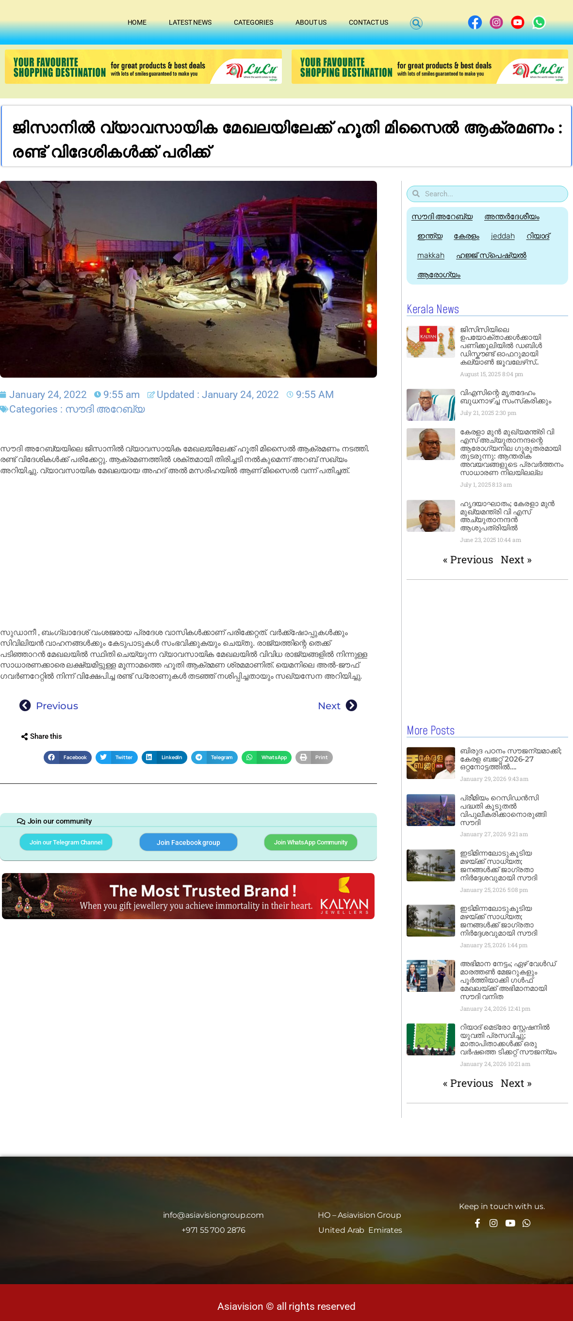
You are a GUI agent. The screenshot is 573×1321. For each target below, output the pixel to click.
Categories (253, 22)
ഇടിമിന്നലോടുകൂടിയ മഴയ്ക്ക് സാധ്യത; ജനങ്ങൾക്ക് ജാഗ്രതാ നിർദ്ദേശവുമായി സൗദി (498, 865)
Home (137, 22)
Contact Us (368, 22)
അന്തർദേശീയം (514, 216)
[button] (416, 23)
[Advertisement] (188, 552)
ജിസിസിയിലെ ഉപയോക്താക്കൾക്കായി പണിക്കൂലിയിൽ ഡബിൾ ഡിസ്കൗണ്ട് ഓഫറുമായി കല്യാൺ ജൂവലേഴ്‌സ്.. (501, 346)
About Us (311, 22)
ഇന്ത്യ (431, 235)
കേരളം (471, 235)
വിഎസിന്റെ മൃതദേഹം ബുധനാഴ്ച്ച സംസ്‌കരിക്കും (505, 396)
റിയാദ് (548, 235)
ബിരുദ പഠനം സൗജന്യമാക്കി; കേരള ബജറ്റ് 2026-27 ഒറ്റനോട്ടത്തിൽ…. (511, 758)
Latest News (190, 22)
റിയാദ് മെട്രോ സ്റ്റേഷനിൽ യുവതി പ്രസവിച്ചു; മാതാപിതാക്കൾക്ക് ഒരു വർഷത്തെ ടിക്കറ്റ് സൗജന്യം (508, 1039)
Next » (516, 559)
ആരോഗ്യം (440, 274)
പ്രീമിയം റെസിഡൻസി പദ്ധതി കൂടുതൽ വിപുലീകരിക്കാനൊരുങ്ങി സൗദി (503, 810)
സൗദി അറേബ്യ (105, 409)
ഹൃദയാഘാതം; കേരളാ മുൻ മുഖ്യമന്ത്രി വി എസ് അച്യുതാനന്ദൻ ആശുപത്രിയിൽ (507, 516)
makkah (432, 255)
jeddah (510, 235)
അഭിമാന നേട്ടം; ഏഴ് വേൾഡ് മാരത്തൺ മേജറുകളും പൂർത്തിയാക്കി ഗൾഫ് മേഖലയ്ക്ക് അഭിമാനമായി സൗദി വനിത (508, 979)
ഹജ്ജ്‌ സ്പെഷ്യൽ (495, 255)
